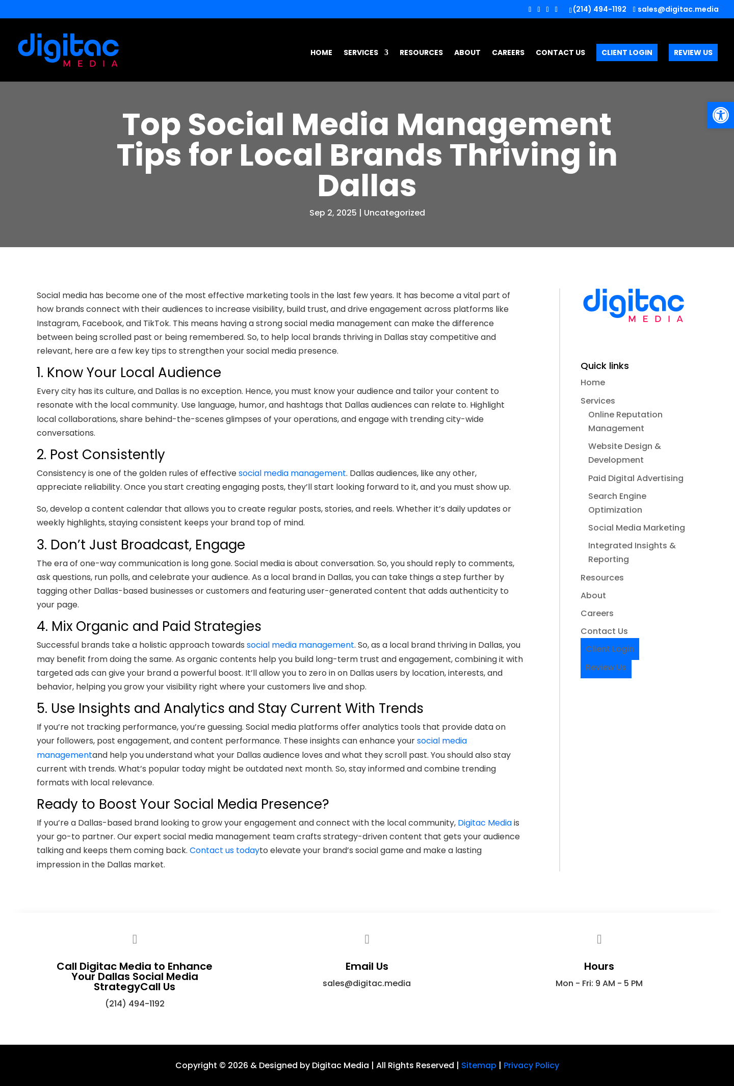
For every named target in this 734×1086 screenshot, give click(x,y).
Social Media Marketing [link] (636, 528)
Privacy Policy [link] (531, 1065)
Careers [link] (508, 53)
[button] (530, 12)
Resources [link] (421, 53)
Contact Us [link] (560, 53)
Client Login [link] (626, 52)
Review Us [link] (693, 52)
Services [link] (361, 53)
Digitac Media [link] (485, 823)
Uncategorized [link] (394, 213)
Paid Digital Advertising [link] (636, 478)
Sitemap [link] (478, 1065)
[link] (720, 115)
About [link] (467, 53)
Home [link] (321, 53)
